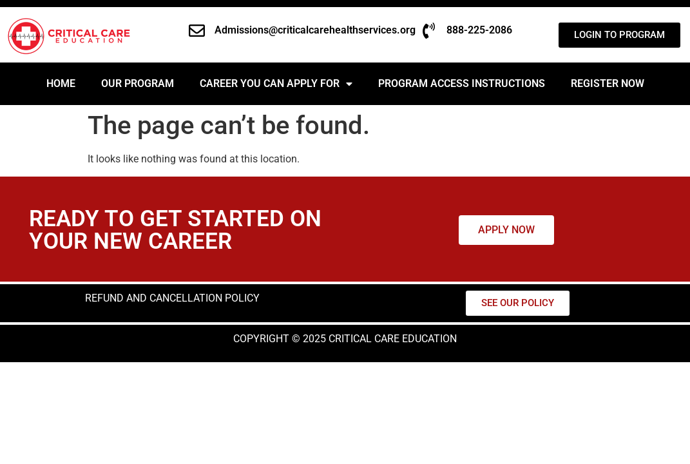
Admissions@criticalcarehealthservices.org (315, 30)
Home (60, 83)
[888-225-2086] (429, 31)
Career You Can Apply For (276, 83)
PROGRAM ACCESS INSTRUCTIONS (461, 83)
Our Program (137, 83)
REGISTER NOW (607, 83)
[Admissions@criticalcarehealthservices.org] (197, 31)
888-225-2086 (479, 30)
